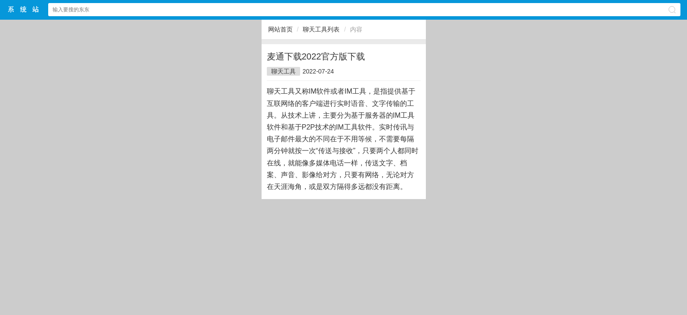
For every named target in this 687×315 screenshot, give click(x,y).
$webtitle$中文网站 (24, 9)
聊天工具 (283, 71)
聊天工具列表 (321, 29)
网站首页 (280, 29)
